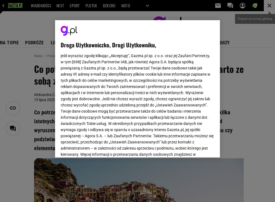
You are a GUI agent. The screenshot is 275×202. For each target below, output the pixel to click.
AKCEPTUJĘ (195, 146)
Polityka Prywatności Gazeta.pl (110, 86)
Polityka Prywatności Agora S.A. (168, 86)
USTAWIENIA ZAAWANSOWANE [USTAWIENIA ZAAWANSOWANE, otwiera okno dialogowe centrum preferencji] (97, 146)
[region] (137, 88)
